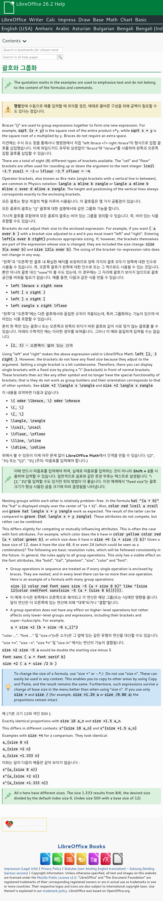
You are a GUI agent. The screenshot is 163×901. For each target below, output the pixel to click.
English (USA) (17, 28)
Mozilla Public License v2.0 (56, 877)
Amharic (44, 28)
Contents (11, 40)
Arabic (63, 28)
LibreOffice (13, 19)
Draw (84, 19)
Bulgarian (103, 28)
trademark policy (55, 891)
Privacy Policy (51, 868)
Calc (51, 19)
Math (112, 19)
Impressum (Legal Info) (21, 868)
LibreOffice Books (81, 846)
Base (98, 19)
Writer (36, 19)
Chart (126, 19)
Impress (67, 19)
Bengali (125, 28)
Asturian (81, 28)
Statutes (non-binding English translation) (95, 868)
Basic (141, 19)
